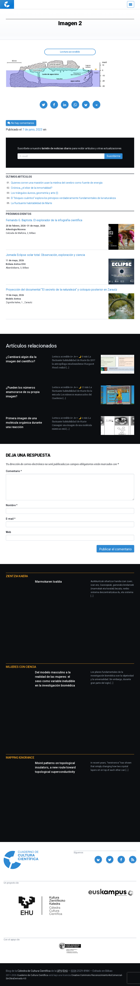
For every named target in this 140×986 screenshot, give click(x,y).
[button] (43, 104)
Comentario (14, 471)
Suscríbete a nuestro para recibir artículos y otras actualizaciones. (70, 148)
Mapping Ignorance (20, 757)
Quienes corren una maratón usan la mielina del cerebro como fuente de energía (56, 182)
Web (8, 532)
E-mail (10, 518)
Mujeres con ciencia (21, 667)
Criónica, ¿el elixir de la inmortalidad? (31, 187)
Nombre (11, 505)
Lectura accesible (70, 51)
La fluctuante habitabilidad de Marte (31, 203)
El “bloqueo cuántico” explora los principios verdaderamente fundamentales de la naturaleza (63, 198)
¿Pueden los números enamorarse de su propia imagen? (23, 392)
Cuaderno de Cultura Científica (32, 975)
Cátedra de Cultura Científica (34, 970)
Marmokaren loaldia (48, 581)
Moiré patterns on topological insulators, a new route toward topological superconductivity (55, 767)
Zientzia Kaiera (17, 576)
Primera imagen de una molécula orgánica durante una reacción (24, 423)
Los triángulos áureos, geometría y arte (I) (34, 192)
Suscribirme (113, 156)
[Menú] (130, 4)
